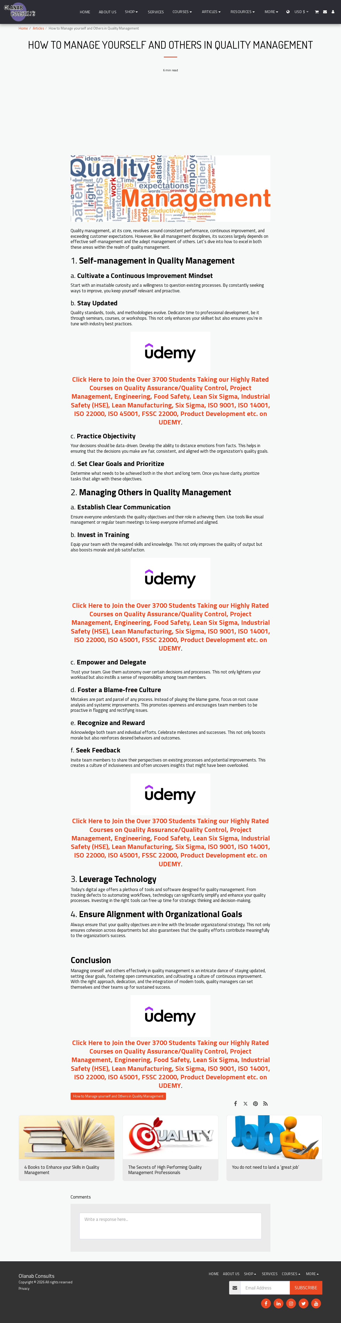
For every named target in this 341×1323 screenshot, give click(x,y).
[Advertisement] (170, 116)
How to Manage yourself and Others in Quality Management (118, 1096)
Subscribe (306, 1287)
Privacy (24, 1288)
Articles (38, 28)
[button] (183, 12)
